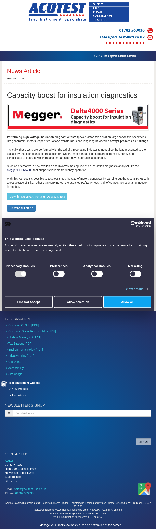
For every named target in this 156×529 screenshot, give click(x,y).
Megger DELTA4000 (19, 170)
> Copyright (13, 361)
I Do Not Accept (28, 302)
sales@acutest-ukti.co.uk (122, 37)
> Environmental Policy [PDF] (24, 349)
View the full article (21, 208)
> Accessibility (15, 368)
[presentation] (36, 427)
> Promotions (17, 395)
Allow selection (78, 302)
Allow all (127, 302)
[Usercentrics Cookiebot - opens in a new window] (133, 224)
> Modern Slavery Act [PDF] (23, 337)
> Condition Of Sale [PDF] (22, 325)
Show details (134, 289)
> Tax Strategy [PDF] (19, 343)
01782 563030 (132, 30)
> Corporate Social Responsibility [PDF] (31, 331)
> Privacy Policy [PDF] (20, 355)
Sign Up (143, 441)
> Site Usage (14, 374)
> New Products (19, 388)
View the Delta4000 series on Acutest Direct (37, 196)
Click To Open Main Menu (115, 56)
